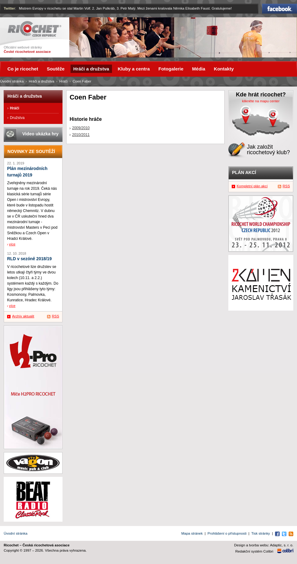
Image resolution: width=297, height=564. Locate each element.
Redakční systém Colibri (254, 551)
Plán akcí (244, 172)
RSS (55, 316)
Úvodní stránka (12, 81)
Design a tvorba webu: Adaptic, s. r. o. (263, 545)
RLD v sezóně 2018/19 (29, 259)
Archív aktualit (23, 316)
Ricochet (34, 29)
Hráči (63, 81)
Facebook (279, 9)
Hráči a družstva (41, 81)
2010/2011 (81, 135)
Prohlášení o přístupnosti (227, 533)
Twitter (9, 8)
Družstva (17, 118)
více (12, 244)
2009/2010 (81, 128)
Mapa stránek (192, 533)
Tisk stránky (260, 533)
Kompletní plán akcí (252, 186)
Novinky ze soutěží (31, 151)
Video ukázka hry (40, 133)
